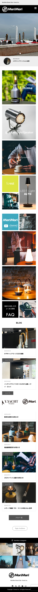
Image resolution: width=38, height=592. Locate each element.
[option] (19, 34)
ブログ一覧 (18, 517)
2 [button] (20, 53)
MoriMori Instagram (20, 540)
